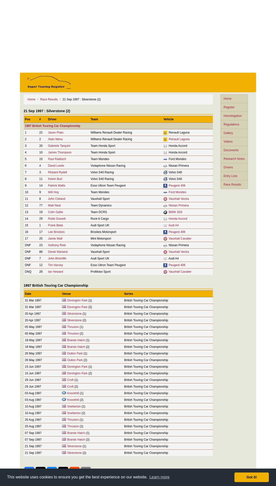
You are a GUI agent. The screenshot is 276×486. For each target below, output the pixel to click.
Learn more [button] (159, 477)
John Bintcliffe (57, 258)
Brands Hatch (76, 340)
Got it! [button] (251, 477)
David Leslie (56, 165)
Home (227, 98)
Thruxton (73, 327)
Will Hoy (53, 192)
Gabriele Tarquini (59, 146)
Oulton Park (75, 353)
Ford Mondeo (177, 192)
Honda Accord (178, 218)
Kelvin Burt (55, 179)
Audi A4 (174, 225)
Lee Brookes (56, 232)
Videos (228, 141)
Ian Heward (55, 271)
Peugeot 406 (177, 185)
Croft (70, 380)
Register (229, 107)
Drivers (228, 167)
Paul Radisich (57, 159)
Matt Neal (54, 205)
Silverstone (74, 313)
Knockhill (73, 393)
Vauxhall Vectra (179, 199)
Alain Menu (55, 139)
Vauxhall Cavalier (180, 238)
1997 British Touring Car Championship (52, 126)
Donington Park (77, 300)
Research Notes (234, 159)
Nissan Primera (179, 205)
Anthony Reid (57, 245)
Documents (231, 150)
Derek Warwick (58, 252)
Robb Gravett (56, 218)
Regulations (231, 124)
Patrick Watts (56, 185)
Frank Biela (55, 225)
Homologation (233, 116)
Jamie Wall (55, 238)
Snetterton (74, 406)
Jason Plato (55, 132)
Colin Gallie (55, 212)
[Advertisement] (138, 36)
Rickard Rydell (57, 172)
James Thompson (59, 152)
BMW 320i (175, 212)
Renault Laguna (179, 139)
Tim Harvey (55, 265)
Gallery (228, 133)
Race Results (232, 184)
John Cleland (56, 199)
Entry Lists (230, 176)
